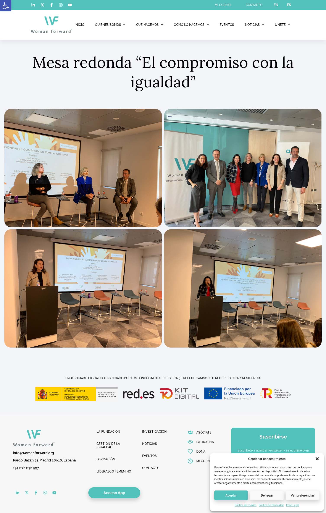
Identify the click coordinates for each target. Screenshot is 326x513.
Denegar (267, 495)
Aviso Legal (292, 505)
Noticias (254, 24)
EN (276, 5)
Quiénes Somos (110, 24)
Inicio (79, 24)
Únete (282, 24)
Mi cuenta (223, 5)
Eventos (226, 24)
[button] (5, 5)
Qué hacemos (149, 24)
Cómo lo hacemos (191, 24)
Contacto (254, 5)
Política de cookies (246, 505)
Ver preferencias (303, 495)
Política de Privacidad (271, 505)
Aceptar (231, 495)
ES (289, 5)
